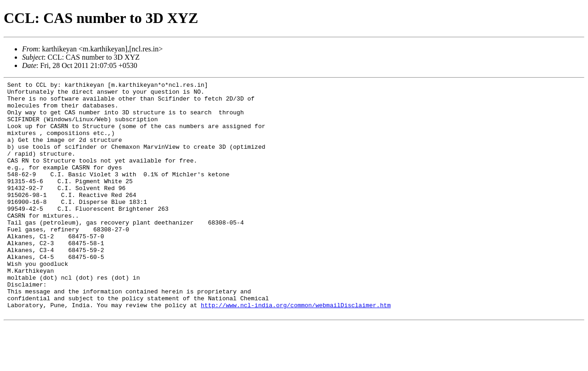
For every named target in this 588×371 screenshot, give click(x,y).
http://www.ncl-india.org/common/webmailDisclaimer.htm (295, 350)
